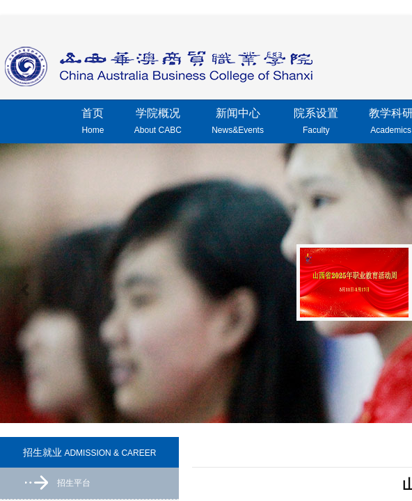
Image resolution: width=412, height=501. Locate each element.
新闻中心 (238, 123)
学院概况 (158, 123)
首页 (92, 123)
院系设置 (316, 123)
